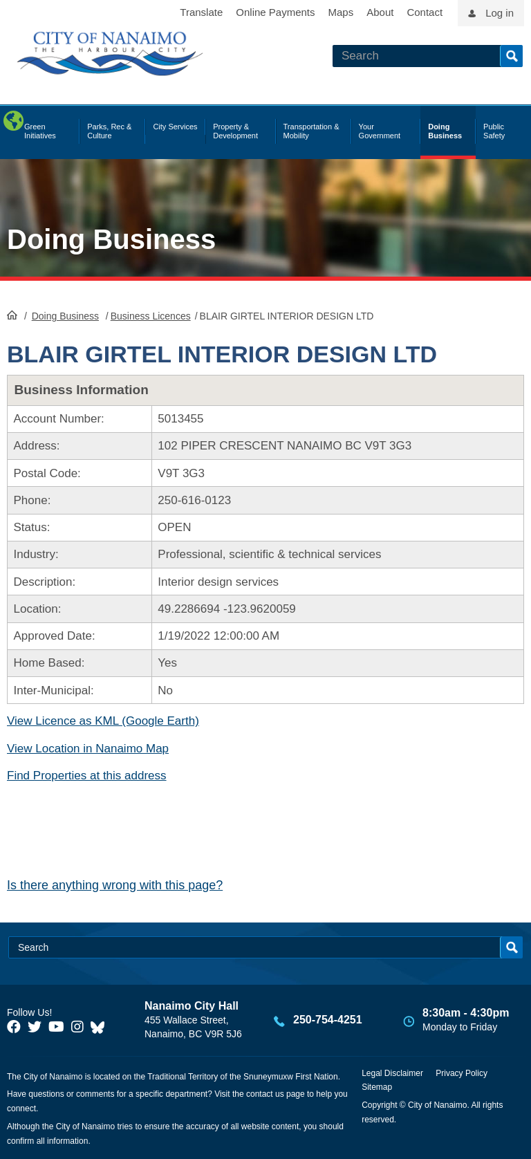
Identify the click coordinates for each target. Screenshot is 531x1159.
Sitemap (377, 1087)
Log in (499, 13)
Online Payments (275, 12)
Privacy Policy (461, 1073)
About (379, 12)
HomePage (12, 314)
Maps (341, 12)
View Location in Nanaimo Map (88, 748)
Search (511, 56)
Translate (201, 12)
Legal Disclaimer (392, 1073)
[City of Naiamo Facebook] (14, 1027)
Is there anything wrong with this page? (115, 885)
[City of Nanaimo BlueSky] (101, 1027)
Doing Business (111, 239)
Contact (424, 12)
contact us (265, 1094)
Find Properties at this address (87, 775)
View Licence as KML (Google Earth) (103, 720)
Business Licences (151, 316)
